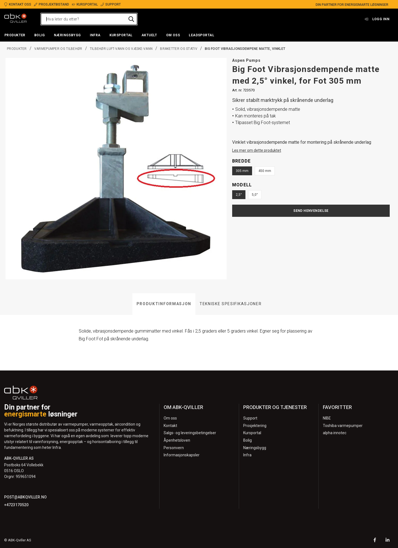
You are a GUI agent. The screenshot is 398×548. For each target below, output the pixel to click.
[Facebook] (374, 540)
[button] (15, 35)
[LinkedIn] (387, 540)
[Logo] (15, 19)
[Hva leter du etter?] (89, 19)
